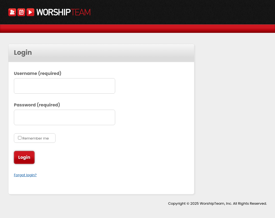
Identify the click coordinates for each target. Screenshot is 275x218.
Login (25, 157)
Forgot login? (25, 175)
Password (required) (37, 105)
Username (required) (38, 73)
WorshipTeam (49, 12)
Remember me (35, 138)
